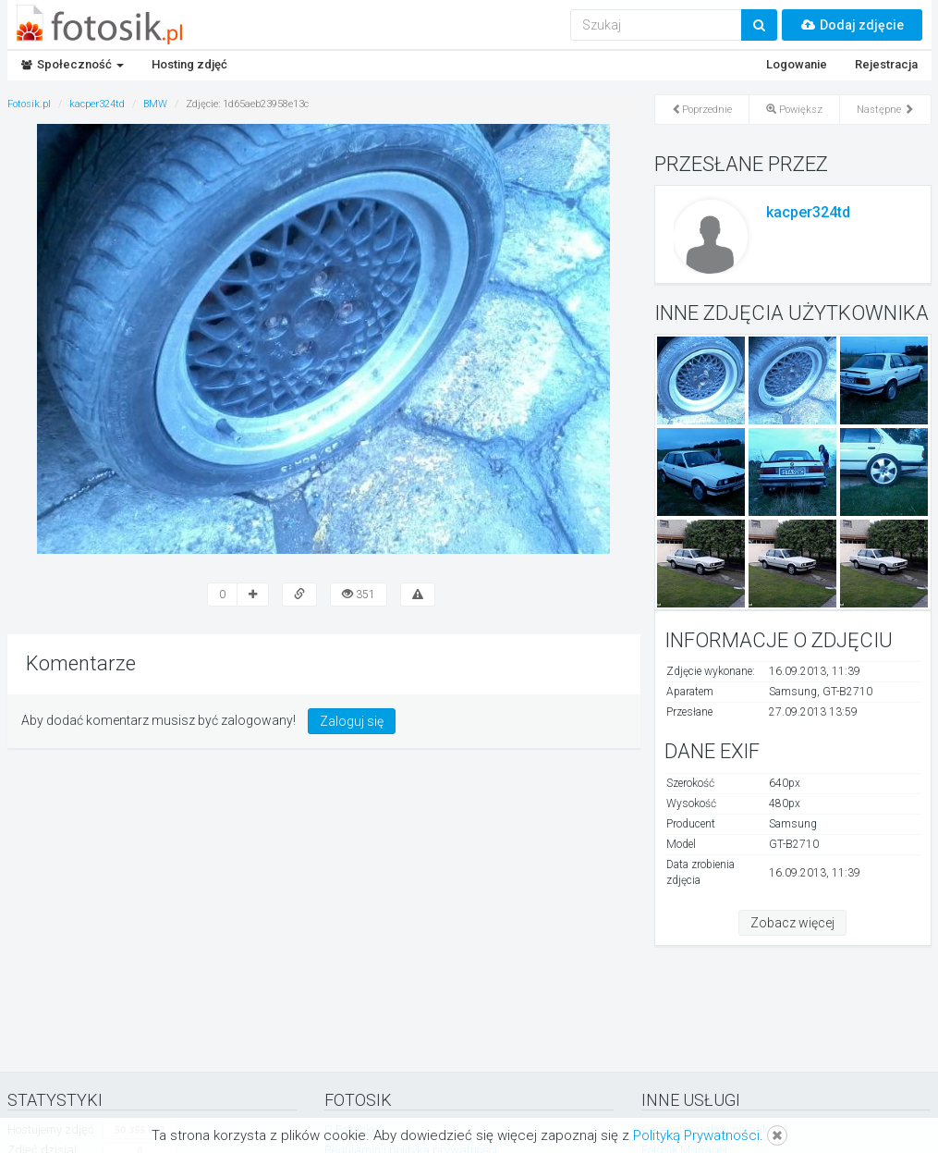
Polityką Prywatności (696, 1135)
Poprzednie (702, 110)
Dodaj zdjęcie (852, 25)
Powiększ (794, 110)
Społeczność (72, 64)
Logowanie (796, 64)
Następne (885, 110)
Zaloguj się (352, 721)
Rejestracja (886, 64)
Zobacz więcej (792, 922)
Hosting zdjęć (189, 64)
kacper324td (808, 212)
